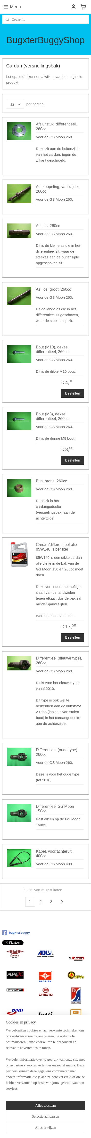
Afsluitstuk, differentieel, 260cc (56, 126)
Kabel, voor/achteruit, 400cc (54, 853)
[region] (45, 1061)
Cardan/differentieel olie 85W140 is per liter (56, 547)
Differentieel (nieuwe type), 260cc (59, 660)
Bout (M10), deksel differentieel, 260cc (52, 349)
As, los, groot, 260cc (53, 289)
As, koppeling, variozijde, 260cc (57, 189)
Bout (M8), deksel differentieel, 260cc (52, 416)
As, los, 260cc (48, 226)
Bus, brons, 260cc (51, 481)
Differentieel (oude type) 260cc (56, 752)
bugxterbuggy (16, 933)
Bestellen (72, 393)
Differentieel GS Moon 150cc (55, 808)
